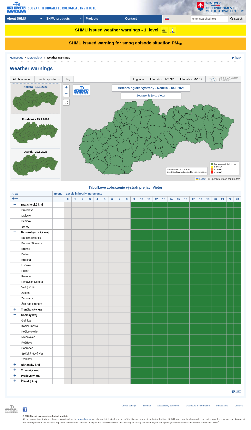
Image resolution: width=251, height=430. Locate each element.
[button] (66, 88)
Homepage (16, 57)
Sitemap (147, 405)
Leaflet (201, 179)
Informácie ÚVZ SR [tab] (162, 79)
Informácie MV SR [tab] (191, 79)
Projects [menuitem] (92, 18)
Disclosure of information (198, 405)
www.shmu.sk (84, 419)
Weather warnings (58, 57)
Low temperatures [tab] (48, 79)
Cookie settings (129, 405)
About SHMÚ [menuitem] (16, 18)
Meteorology (35, 57)
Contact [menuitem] (131, 18)
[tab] (223, 79)
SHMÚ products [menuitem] (58, 18)
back (238, 57)
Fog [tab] (68, 79)
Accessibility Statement (168, 405)
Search (238, 18)
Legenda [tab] (138, 79)
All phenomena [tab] (22, 79)
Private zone (222, 405)
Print (238, 391)
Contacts (239, 405)
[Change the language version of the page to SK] (167, 19)
